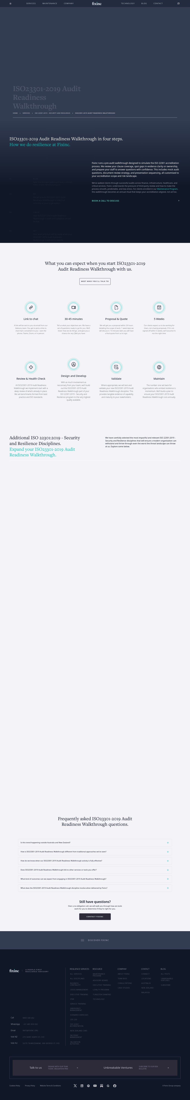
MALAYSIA (145, 992)
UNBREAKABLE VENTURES (167, 979)
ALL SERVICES (76, 974)
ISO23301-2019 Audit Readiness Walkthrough (95, 113)
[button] (95, 842)
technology (128, 3)
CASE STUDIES (124, 988)
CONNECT (145, 974)
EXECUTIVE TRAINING (102, 985)
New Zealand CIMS (78, 1031)
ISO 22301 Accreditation (76, 1025)
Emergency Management (76, 1009)
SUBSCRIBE (166, 985)
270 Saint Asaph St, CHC (34, 1037)
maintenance (49, 3)
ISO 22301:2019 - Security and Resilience (52, 113)
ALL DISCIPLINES (77, 979)
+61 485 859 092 (30, 1024)
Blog (144, 3)
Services (31, 3)
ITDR (72, 999)
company (69, 3)
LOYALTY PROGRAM (101, 990)
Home (15, 113)
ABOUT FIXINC (124, 974)
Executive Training (79, 994)
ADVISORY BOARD (100, 980)
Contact (158, 3)
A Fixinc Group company (172, 1086)
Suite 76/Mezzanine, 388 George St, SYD (41, 1043)
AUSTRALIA (146, 983)
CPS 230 (73, 1020)
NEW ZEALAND (147, 988)
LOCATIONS (146, 979)
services (26, 113)
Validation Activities (75, 1043)
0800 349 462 (28, 1018)
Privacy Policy (30, 1086)
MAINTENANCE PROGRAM (99, 975)
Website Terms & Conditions (50, 1086)
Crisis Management (79, 990)
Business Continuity (75, 984)
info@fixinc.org (30, 1030)
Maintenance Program (167, 189)
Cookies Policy (14, 1086)
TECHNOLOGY (99, 999)
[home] (96, 4)
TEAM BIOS (122, 979)
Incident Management (76, 1036)
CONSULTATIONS (125, 983)
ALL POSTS (165, 974)
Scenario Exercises (79, 1015)
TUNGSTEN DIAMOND (102, 994)
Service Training (78, 1004)
